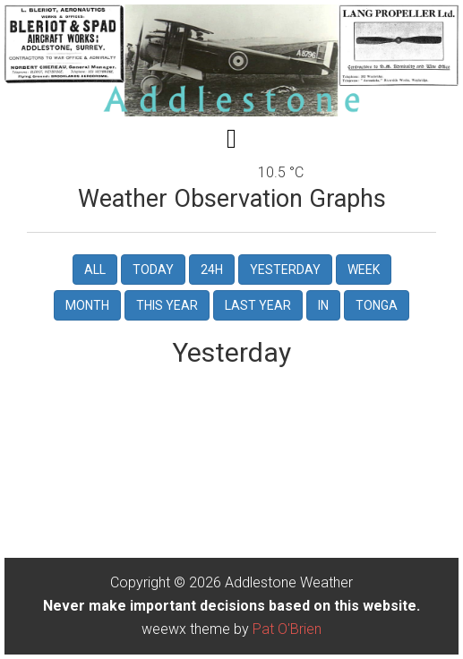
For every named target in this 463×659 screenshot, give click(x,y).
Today (153, 269)
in (323, 305)
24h (212, 269)
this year (167, 305)
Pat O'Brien (287, 629)
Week (363, 269)
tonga (377, 305)
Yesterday (285, 269)
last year (258, 305)
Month (87, 305)
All (95, 269)
